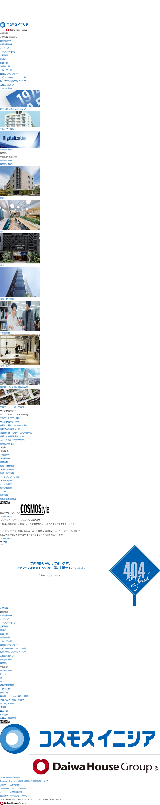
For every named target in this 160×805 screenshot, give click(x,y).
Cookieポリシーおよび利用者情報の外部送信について (24, 781)
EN (5, 542)
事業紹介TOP (6, 670)
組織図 (3, 59)
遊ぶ (2, 681)
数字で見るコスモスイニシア (13, 81)
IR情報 (3, 707)
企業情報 (4, 608)
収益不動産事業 (7, 685)
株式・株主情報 (7, 473)
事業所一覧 (5, 66)
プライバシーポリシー (10, 777)
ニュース (4, 711)
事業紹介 (4, 663)
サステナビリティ (8, 703)
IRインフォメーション (10, 477)
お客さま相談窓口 (8, 718)
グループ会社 (6, 70)
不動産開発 (5, 689)
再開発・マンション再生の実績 (14, 696)
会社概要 (4, 55)
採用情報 (4, 714)
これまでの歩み (7, 85)
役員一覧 (4, 63)
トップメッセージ (8, 52)
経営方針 (4, 462)
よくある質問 (6, 484)
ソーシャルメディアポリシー (13, 788)
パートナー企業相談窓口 (11, 792)
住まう (3, 674)
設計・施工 (5, 692)
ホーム (50, 575)
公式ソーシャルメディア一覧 (13, 77)
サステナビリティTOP (10, 422)
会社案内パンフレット (10, 74)
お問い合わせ (6, 488)
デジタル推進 (6, 88)
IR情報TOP (5, 458)
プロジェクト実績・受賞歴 (12, 700)
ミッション (5, 48)
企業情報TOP (6, 44)
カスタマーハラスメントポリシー (15, 796)
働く (2, 678)
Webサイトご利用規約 (10, 785)
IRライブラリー (7, 469)
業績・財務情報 (7, 466)
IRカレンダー (6, 480)
